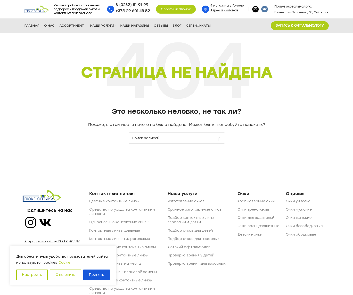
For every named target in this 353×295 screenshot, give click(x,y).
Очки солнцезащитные (258, 227)
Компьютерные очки (256, 202)
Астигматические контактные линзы (122, 248)
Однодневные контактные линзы (119, 223)
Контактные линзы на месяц (115, 264)
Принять (96, 275)
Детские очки (250, 235)
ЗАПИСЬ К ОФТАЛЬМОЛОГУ (300, 27)
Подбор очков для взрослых (194, 240)
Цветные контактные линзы (114, 202)
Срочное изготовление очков (195, 210)
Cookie (64, 263)
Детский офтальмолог (189, 248)
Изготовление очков (186, 202)
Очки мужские (299, 210)
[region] (63, 265)
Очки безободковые (304, 227)
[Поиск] (176, 139)
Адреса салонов (224, 11)
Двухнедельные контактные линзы (121, 281)
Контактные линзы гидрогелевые (119, 240)
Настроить (32, 275)
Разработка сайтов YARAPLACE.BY (52, 242)
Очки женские (299, 219)
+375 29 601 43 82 (132, 11)
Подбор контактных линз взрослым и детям (191, 221)
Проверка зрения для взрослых (197, 264)
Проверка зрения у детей (191, 256)
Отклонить (65, 275)
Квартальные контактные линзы (118, 256)
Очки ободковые (301, 235)
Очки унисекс (298, 202)
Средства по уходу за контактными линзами (122, 212)
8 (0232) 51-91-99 (131, 5)
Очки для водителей (256, 219)
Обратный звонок (176, 9)
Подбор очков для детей (190, 231)
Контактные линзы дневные (114, 231)
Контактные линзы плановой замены (123, 273)
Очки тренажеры (253, 210)
